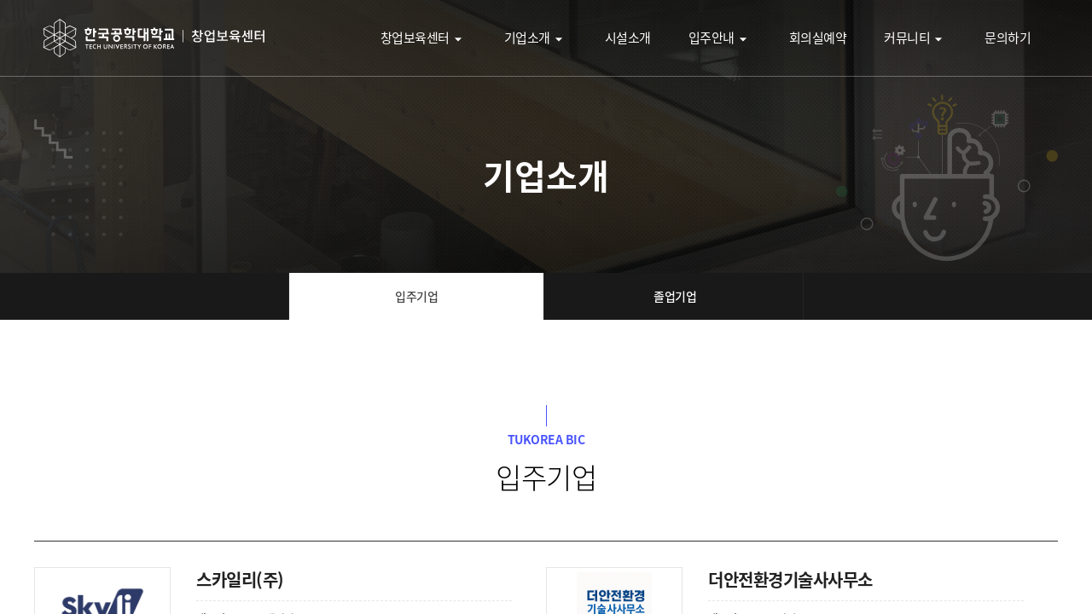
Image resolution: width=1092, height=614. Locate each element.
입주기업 (416, 295)
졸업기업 (674, 295)
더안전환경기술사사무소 (790, 579)
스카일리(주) (240, 579)
